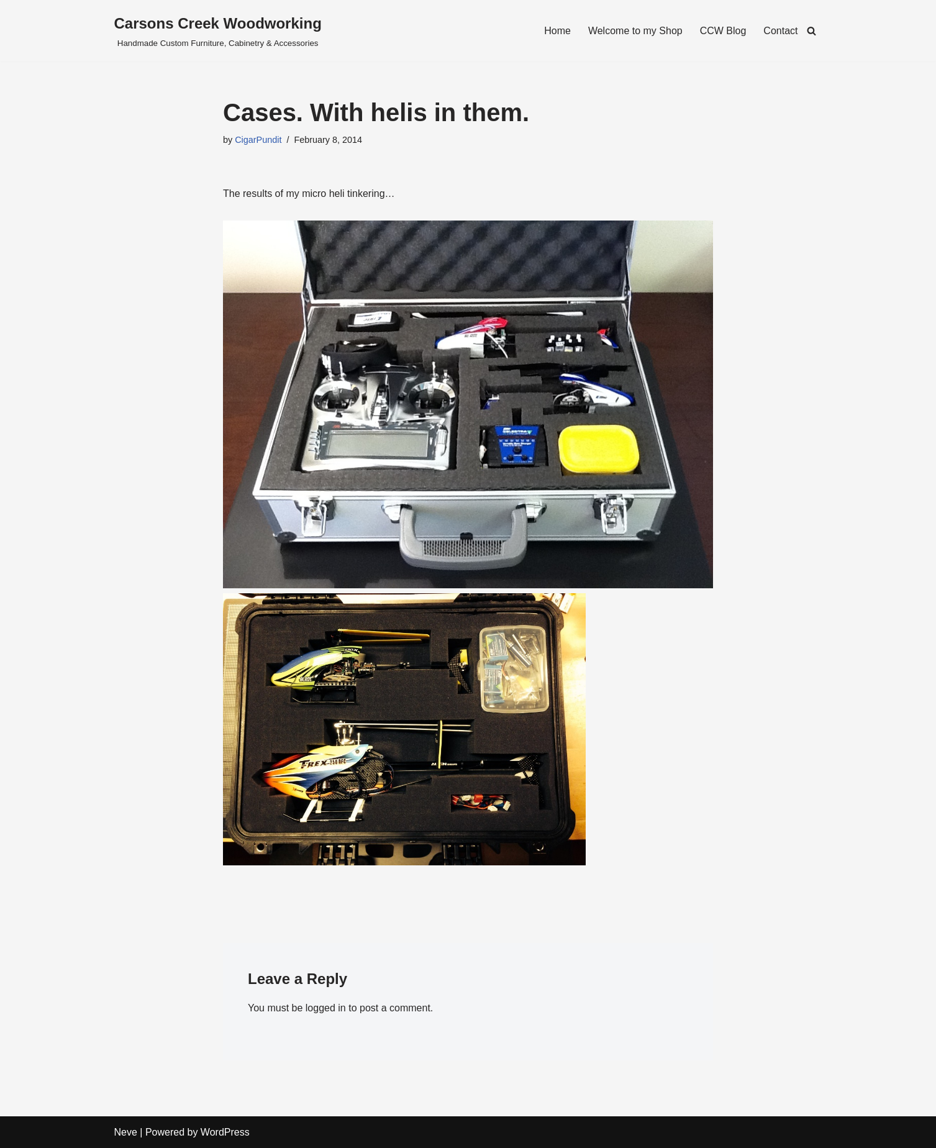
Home (557, 30)
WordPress (225, 1132)
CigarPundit (258, 140)
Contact (780, 30)
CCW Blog (723, 30)
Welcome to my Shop (635, 30)
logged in (326, 1008)
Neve (125, 1132)
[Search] (811, 30)
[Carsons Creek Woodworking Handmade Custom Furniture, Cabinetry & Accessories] (218, 30)
